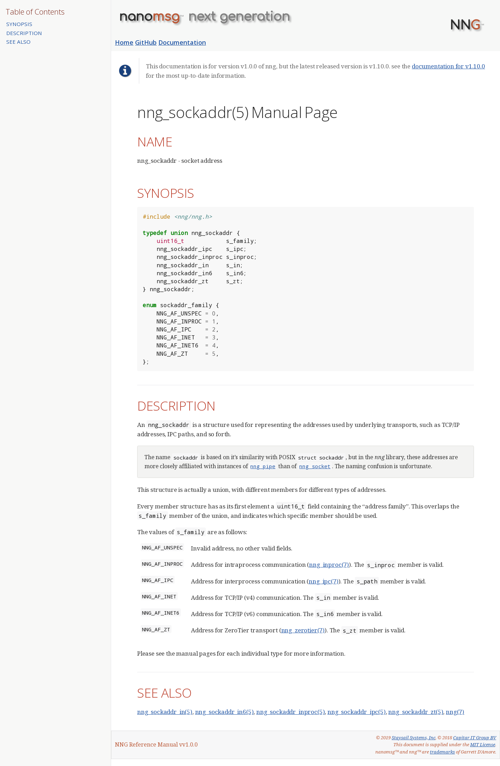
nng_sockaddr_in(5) (164, 712)
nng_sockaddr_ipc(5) (356, 712)
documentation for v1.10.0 (448, 66)
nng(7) (455, 712)
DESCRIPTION (24, 33)
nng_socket (315, 466)
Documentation (182, 42)
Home (124, 42)
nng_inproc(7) (329, 565)
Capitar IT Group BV (474, 737)
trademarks (442, 752)
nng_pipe (262, 466)
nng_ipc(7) (323, 581)
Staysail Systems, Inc (413, 737)
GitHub (146, 42)
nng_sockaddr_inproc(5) (290, 712)
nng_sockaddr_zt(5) (415, 712)
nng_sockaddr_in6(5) (224, 712)
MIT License (482, 744)
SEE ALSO (18, 41)
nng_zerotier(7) (303, 630)
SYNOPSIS (19, 23)
